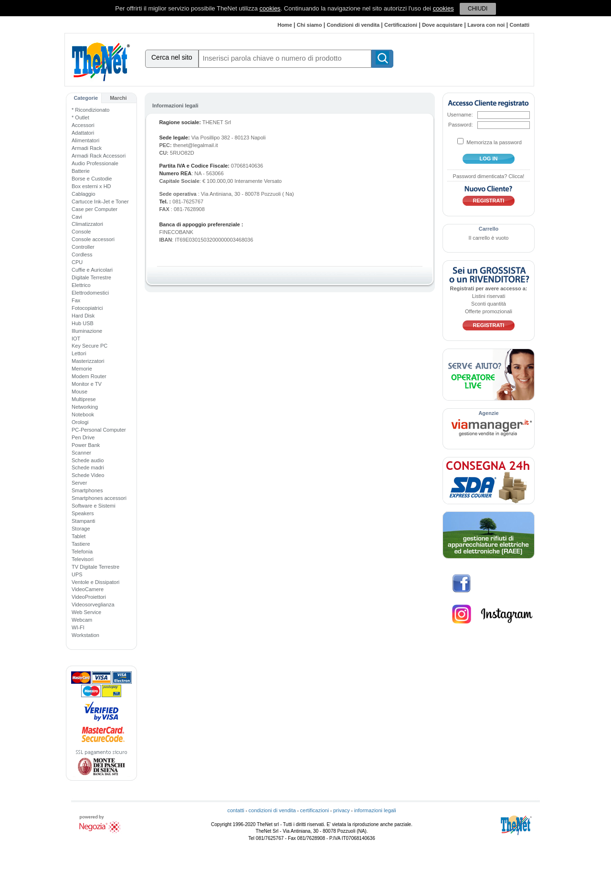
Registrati (489, 200)
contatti (235, 810)
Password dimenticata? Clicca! (489, 176)
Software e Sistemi (94, 506)
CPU (77, 262)
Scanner (81, 453)
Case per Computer (94, 209)
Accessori (83, 125)
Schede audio (88, 460)
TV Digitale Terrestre (95, 567)
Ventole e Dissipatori (95, 582)
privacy (341, 810)
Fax (76, 300)
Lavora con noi (486, 25)
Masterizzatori (88, 361)
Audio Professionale (95, 163)
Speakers (83, 513)
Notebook (83, 414)
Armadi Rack (87, 148)
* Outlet (80, 117)
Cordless (82, 254)
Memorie (82, 368)
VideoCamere (88, 589)
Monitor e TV (87, 384)
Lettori (79, 353)
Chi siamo (309, 25)
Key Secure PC (89, 346)
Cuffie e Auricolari (92, 270)
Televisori (83, 559)
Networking (85, 407)
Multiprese (84, 399)
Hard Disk (83, 315)
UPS (77, 574)
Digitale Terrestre (91, 277)
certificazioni (314, 810)
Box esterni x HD (91, 186)
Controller (83, 247)
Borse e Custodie (92, 178)
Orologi (80, 422)
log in (489, 158)
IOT (76, 338)
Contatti (519, 25)
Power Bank (86, 445)
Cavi (77, 217)
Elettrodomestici (90, 293)
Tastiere (81, 544)
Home (284, 25)
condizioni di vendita (272, 810)
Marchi (118, 98)
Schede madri (88, 467)
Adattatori (83, 133)
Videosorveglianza (93, 604)
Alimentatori (85, 140)
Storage (81, 528)
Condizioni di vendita (353, 25)
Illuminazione (87, 331)
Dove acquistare (442, 25)
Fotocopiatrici (87, 308)
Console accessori (93, 239)
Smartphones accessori (99, 498)
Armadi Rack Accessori (99, 156)
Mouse (79, 391)
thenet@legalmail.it (195, 145)
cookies (270, 8)
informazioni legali (375, 810)
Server (79, 483)
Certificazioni (400, 25)
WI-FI (78, 627)
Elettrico (81, 285)
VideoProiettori (89, 597)
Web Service (86, 612)
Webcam (82, 620)
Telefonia (82, 551)
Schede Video (88, 475)
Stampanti (83, 521)
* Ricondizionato (91, 110)
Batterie (81, 171)
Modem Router (89, 376)
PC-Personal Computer (99, 430)
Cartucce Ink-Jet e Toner (100, 201)
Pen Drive (83, 437)
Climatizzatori (87, 224)
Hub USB (83, 323)
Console (81, 231)
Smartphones (87, 490)
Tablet (78, 536)
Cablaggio (83, 194)
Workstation (85, 635)
